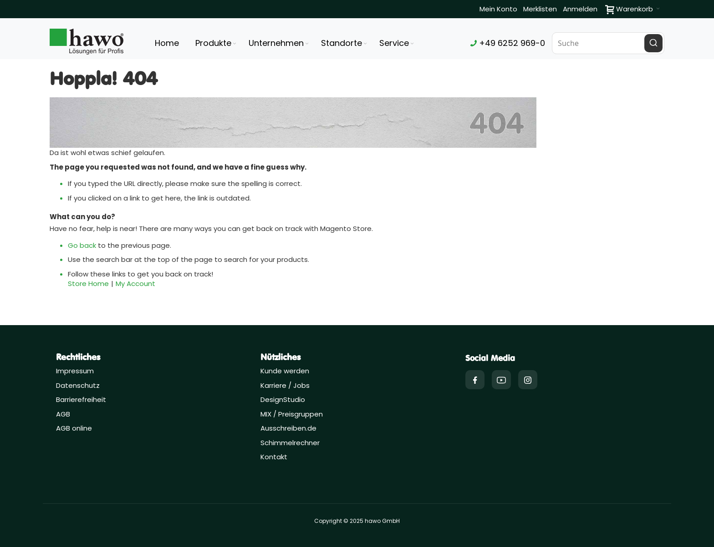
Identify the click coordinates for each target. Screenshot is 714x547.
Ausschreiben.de (288, 428)
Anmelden (580, 9)
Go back (82, 245)
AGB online (74, 428)
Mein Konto (498, 9)
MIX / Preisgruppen (291, 414)
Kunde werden (284, 371)
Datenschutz (78, 385)
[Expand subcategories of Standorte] (365, 43)
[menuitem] (216, 43)
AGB (63, 414)
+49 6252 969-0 (507, 43)
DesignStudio (282, 399)
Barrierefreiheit (81, 399)
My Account (135, 283)
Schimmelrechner (290, 442)
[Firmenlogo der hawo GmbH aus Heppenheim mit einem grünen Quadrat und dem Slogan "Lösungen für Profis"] (86, 42)
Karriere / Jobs (285, 385)
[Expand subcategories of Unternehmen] (307, 43)
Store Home (88, 283)
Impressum (75, 371)
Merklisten (540, 9)
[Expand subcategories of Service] (412, 43)
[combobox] (608, 43)
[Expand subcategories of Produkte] (234, 43)
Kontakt (273, 457)
